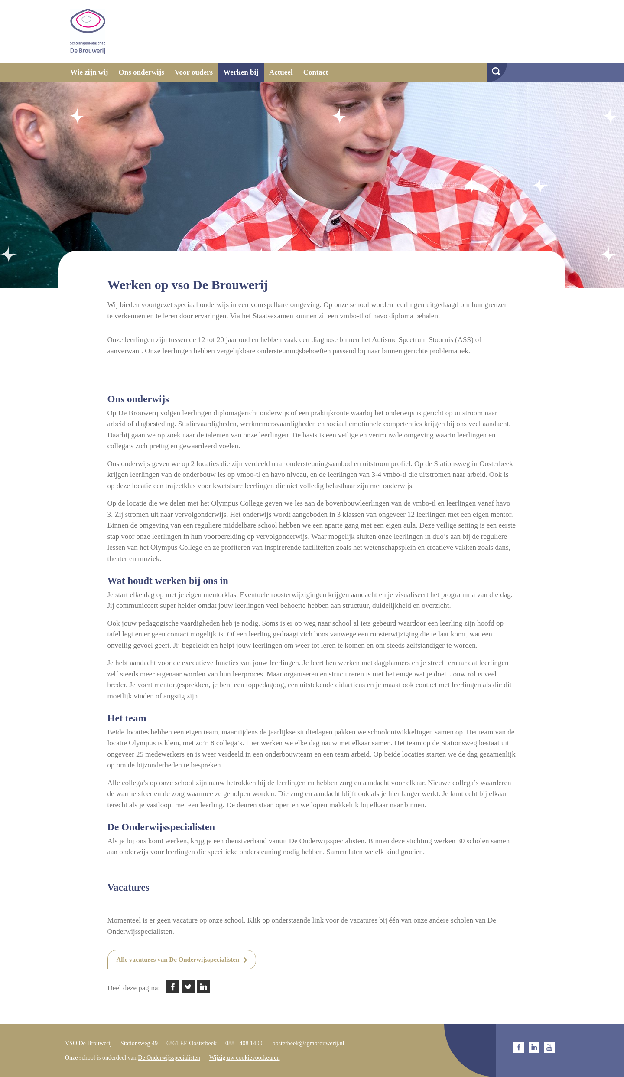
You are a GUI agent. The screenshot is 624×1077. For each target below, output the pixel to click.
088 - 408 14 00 (244, 1043)
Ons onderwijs (141, 72)
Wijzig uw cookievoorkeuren (244, 1057)
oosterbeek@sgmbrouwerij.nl (308, 1043)
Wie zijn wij (89, 72)
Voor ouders (194, 72)
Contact (315, 72)
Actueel (281, 72)
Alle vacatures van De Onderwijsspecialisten (178, 959)
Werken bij (241, 72)
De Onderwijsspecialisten (169, 1057)
